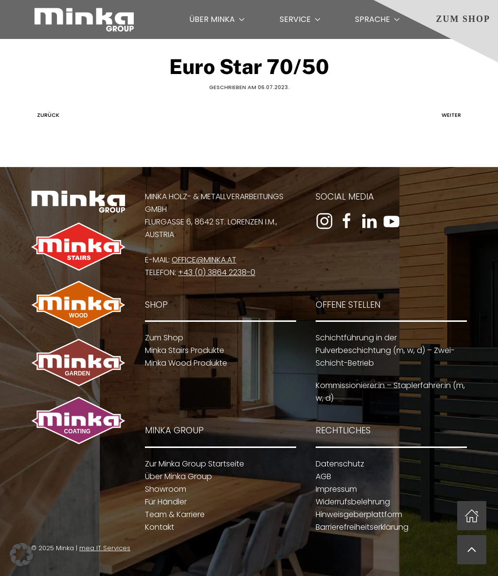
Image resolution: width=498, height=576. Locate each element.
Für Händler (164, 501)
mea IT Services (102, 548)
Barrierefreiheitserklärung (360, 527)
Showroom (163, 489)
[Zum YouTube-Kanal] (391, 221)
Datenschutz (338, 463)
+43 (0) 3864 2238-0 (216, 272)
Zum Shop (463, 19)
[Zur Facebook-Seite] (347, 221)
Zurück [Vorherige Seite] (45, 115)
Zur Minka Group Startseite (192, 463)
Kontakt (157, 527)
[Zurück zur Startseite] (84, 19)
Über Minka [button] (217, 19)
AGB (321, 476)
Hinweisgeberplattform (357, 514)
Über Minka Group (176, 476)
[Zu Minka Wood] (78, 303)
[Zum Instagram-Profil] (324, 221)
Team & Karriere (173, 514)
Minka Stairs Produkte (184, 350)
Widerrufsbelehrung (351, 501)
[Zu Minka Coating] (76, 420)
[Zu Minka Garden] (78, 362)
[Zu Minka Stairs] (78, 246)
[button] (471, 549)
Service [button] (300, 19)
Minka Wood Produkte (186, 363)
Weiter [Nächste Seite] (454, 115)
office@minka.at (204, 259)
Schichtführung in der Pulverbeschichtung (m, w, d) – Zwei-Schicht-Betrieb (385, 350)
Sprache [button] (377, 19)
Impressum (334, 489)
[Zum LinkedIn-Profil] (369, 221)
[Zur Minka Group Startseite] (78, 201)
